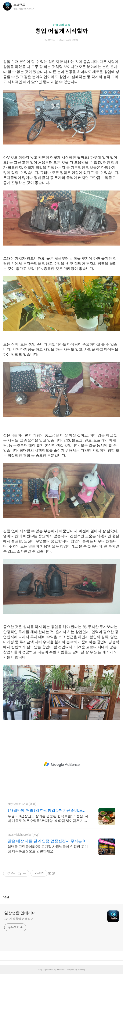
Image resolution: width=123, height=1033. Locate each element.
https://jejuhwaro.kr (19, 893)
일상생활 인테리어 (20, 972)
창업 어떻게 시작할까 (61, 31)
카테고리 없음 (61, 24)
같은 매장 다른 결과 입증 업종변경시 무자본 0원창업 (48, 900)
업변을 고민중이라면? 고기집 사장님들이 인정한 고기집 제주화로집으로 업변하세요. (48, 908)
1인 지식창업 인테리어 (19, 977)
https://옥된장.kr (18, 863)
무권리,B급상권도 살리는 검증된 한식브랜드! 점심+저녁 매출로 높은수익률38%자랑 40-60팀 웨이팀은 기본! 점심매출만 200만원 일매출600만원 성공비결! (48, 877)
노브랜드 (19, 4)
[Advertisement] (61, 84)
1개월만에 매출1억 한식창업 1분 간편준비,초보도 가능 (47, 869)
